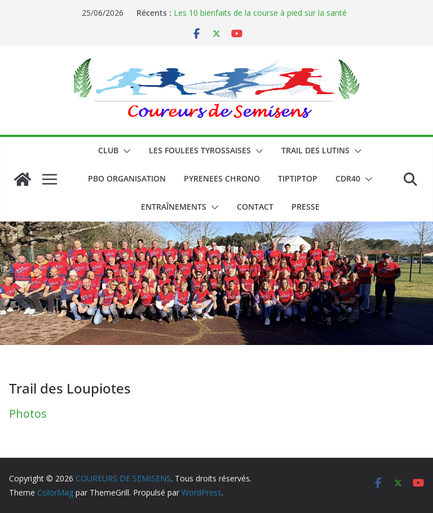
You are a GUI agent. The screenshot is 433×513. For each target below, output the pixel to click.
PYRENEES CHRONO (222, 178)
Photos (28, 413)
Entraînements (173, 206)
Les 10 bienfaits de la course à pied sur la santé (260, 12)
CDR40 (347, 178)
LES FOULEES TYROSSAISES (200, 150)
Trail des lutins (315, 150)
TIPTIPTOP (297, 178)
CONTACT (255, 206)
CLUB (108, 150)
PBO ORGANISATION (127, 178)
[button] (124, 151)
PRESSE (305, 206)
